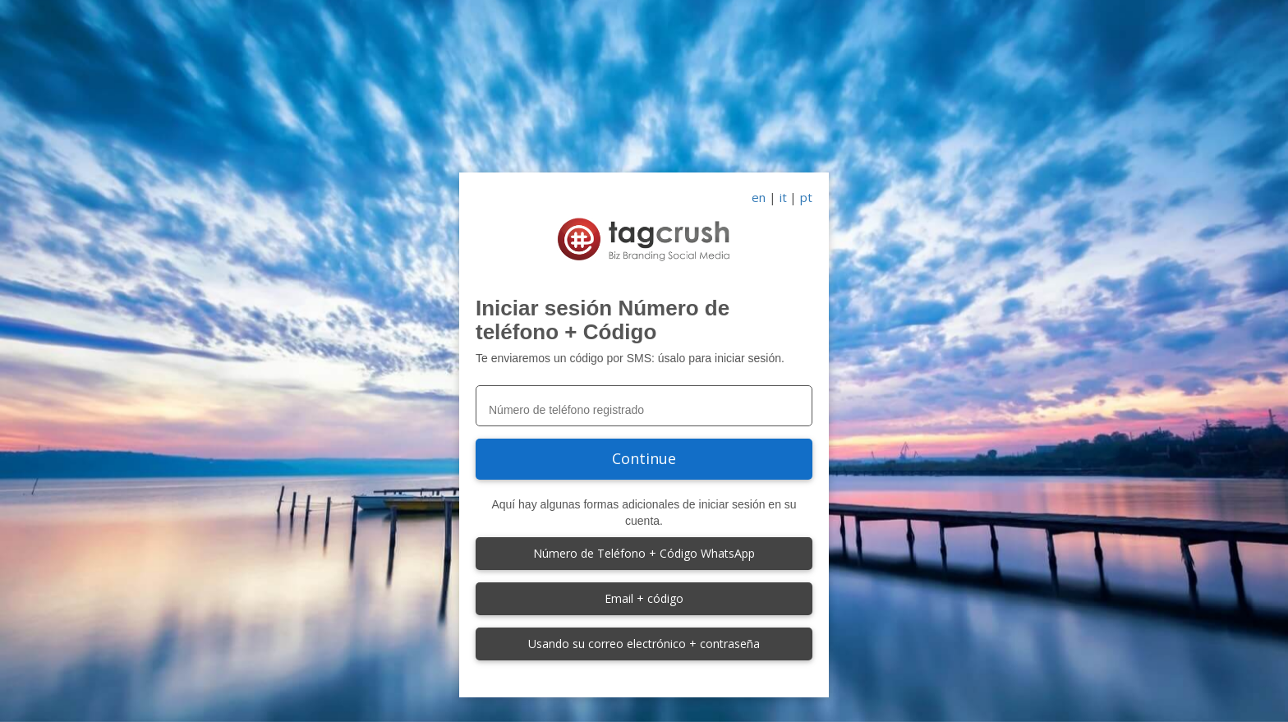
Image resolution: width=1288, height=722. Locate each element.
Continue (644, 458)
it (783, 197)
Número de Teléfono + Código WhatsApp (644, 553)
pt (806, 197)
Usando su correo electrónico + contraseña (644, 643)
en (759, 197)
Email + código (644, 598)
